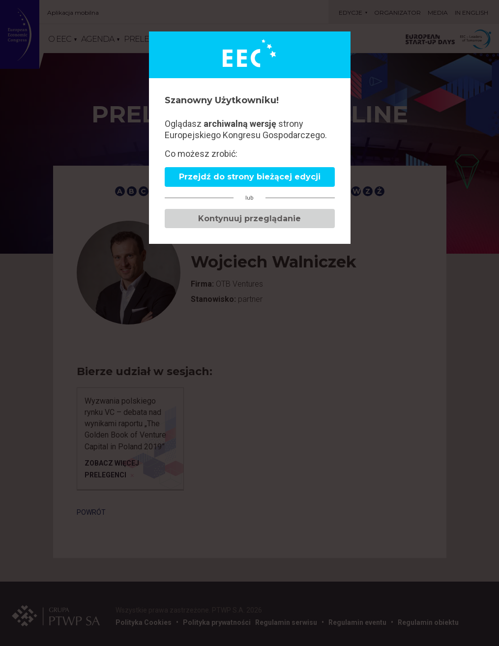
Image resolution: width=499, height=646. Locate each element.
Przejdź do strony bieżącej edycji (250, 176)
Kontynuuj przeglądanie (249, 218)
